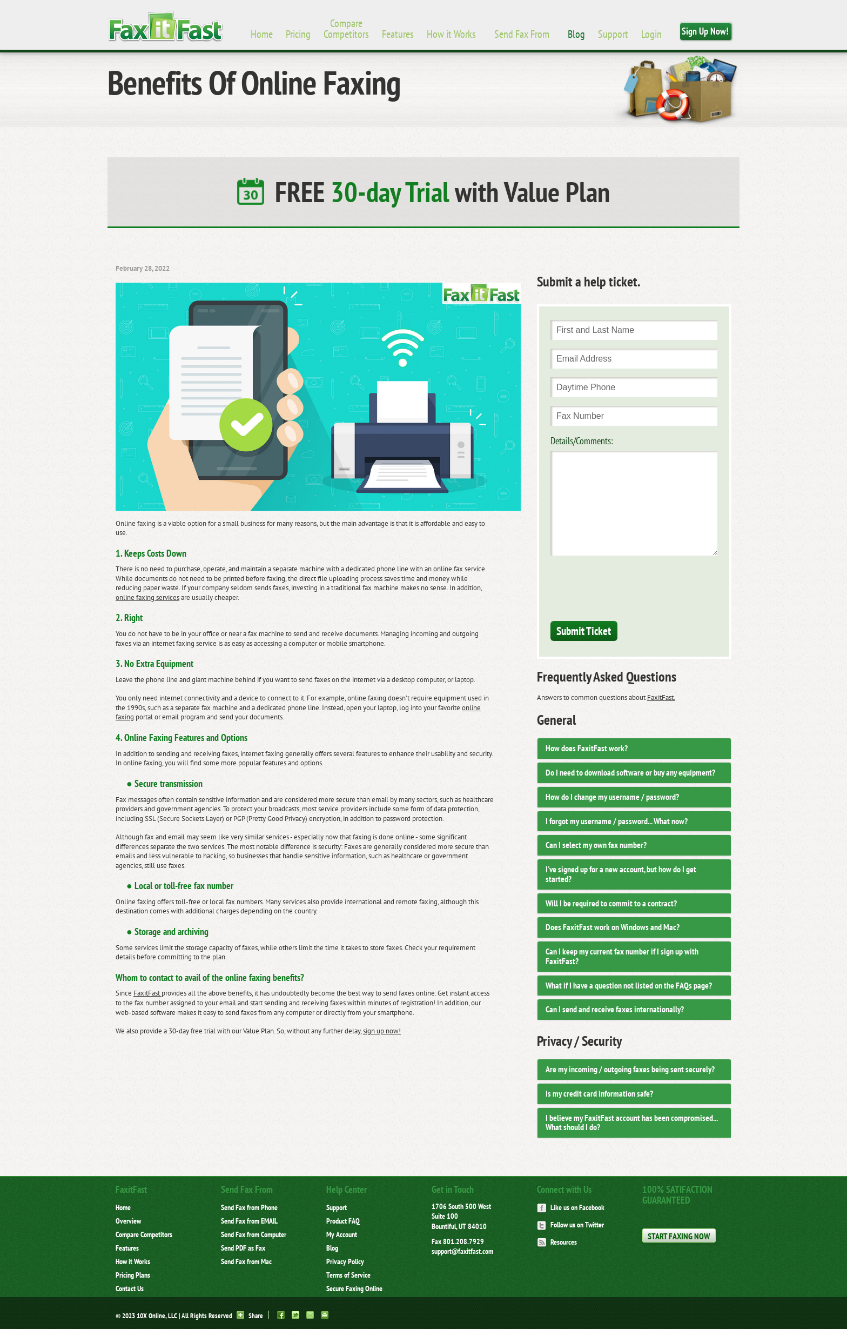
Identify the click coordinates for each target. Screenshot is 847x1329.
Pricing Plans (133, 1275)
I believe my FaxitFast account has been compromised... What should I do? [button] (631, 1122)
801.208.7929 (463, 1241)
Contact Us (130, 1288)
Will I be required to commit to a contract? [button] (611, 903)
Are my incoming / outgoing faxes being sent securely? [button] (630, 1069)
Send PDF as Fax (243, 1248)
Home (262, 34)
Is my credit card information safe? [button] (599, 1093)
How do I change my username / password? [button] (612, 796)
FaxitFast (147, 993)
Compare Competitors (346, 28)
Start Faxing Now (679, 1236)
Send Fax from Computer (253, 1234)
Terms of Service (348, 1275)
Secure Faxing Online (354, 1288)
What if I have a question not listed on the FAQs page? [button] (629, 985)
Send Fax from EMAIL (249, 1221)
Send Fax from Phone (249, 1207)
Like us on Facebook (570, 1207)
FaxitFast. (661, 697)
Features (398, 34)
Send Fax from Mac (246, 1261)
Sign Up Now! (705, 31)
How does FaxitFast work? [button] (587, 748)
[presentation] (632, 586)
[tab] (634, 748)
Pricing (298, 34)
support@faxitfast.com (462, 1251)
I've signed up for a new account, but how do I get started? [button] (621, 874)
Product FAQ (343, 1221)
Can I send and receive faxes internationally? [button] (615, 1009)
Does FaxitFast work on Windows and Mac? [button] (613, 926)
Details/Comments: (581, 441)
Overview (128, 1221)
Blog (576, 34)
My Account (341, 1234)
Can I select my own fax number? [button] (596, 844)
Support (613, 34)
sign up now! (382, 1031)
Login (651, 34)
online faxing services (147, 597)
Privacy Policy (345, 1261)
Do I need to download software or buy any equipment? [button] (630, 772)
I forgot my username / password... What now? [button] (617, 821)
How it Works (451, 34)
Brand (165, 27)
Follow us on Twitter (570, 1225)
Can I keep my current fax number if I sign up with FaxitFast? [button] (622, 956)
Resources (557, 1242)
